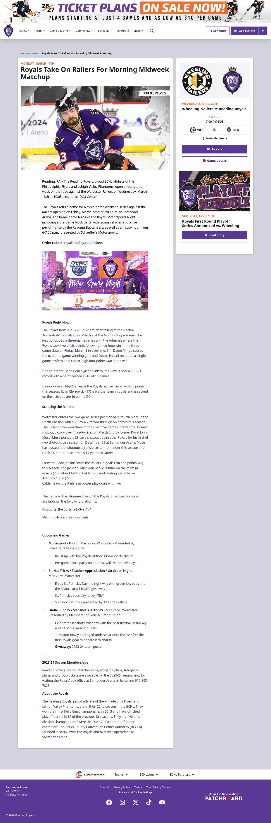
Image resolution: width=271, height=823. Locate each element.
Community (85, 30)
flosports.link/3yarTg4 (74, 509)
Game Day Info (61, 30)
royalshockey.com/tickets (83, 242)
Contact (104, 787)
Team (40, 30)
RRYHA (123, 30)
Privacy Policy (122, 787)
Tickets (25, 30)
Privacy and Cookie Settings (135, 792)
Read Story (215, 235)
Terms (138, 787)
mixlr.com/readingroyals (69, 517)
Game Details (215, 161)
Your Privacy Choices (158, 787)
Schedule (105, 30)
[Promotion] (135, 11)
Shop (139, 30)
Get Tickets (244, 31)
